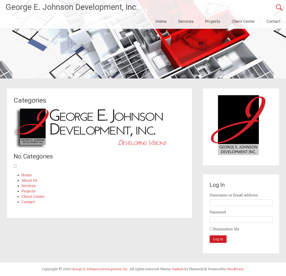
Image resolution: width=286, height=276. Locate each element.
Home (161, 21)
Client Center (243, 21)
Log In (218, 239)
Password (218, 212)
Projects (212, 21)
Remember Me (226, 229)
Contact (273, 21)
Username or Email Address (234, 195)
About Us (29, 180)
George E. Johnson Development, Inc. (72, 7)
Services (186, 21)
